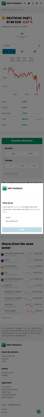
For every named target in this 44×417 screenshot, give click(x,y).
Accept (8, 217)
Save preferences (12, 221)
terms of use (17, 207)
